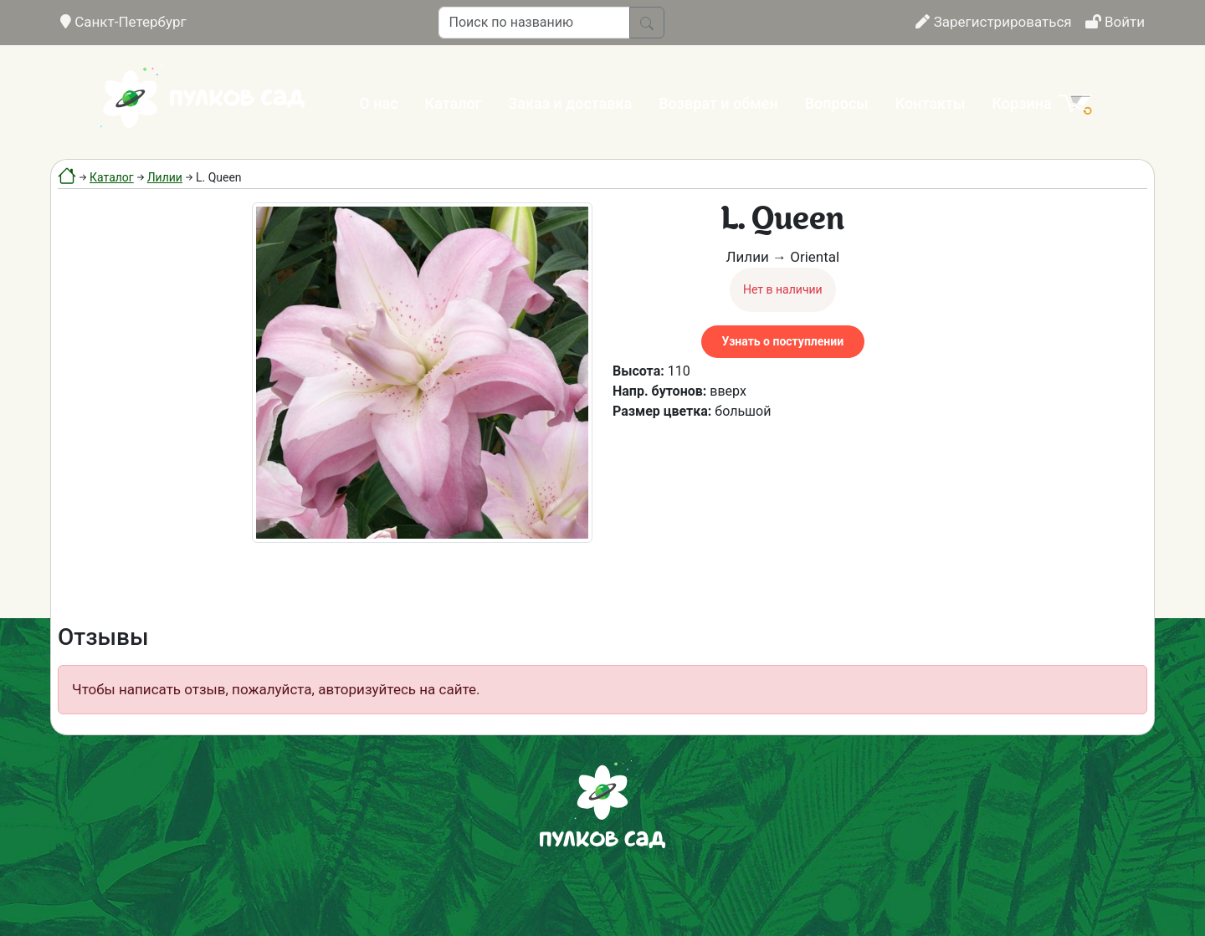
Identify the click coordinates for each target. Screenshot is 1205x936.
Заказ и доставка (570, 103)
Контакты (930, 103)
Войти (1115, 21)
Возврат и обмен (718, 103)
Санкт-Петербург (123, 21)
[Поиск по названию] (534, 22)
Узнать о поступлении (783, 341)
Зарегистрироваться (993, 21)
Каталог (453, 103)
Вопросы (837, 103)
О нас (378, 103)
